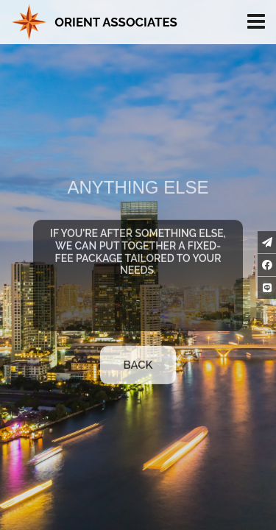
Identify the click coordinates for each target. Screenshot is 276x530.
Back (138, 368)
